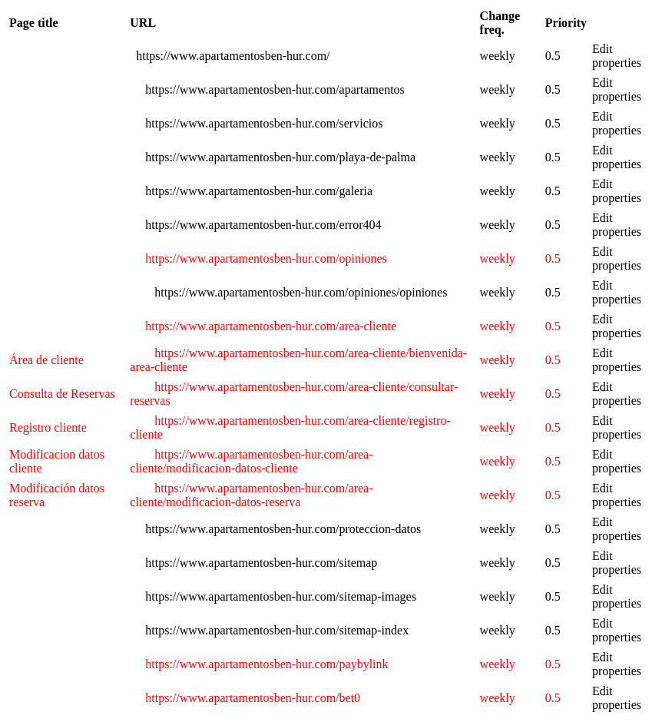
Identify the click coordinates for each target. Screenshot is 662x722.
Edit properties (616, 55)
